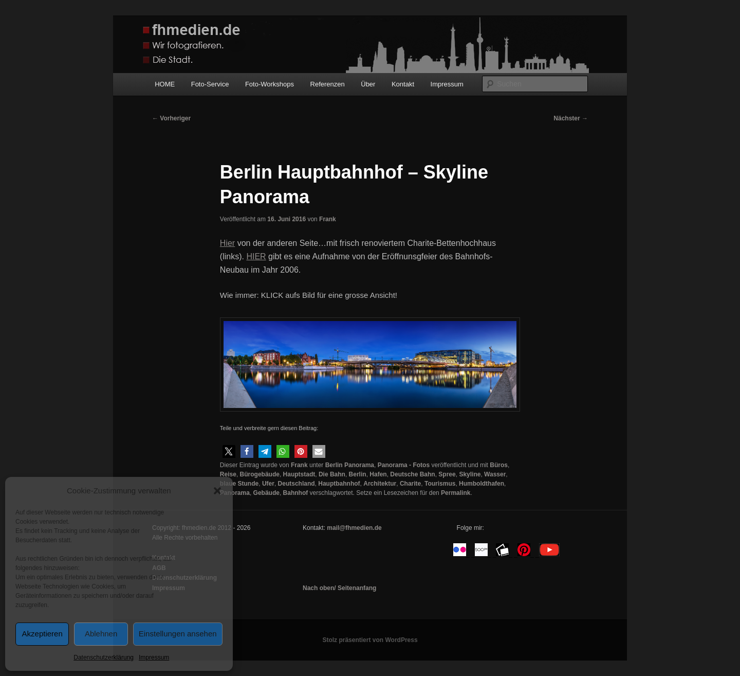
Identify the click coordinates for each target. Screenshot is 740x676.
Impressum (154, 657)
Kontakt (403, 84)
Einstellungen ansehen (178, 633)
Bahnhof (295, 492)
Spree (446, 474)
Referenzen (327, 84)
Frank (327, 219)
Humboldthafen (481, 483)
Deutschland (296, 483)
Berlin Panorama (349, 465)
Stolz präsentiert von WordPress (369, 640)
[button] (217, 491)
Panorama (235, 492)
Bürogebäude (260, 474)
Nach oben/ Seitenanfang (339, 588)
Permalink (455, 492)
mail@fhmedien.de (354, 527)
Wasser (495, 474)
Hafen (377, 474)
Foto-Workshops (269, 84)
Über (368, 84)
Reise (228, 474)
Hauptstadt (299, 474)
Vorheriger (171, 118)
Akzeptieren (42, 633)
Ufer (268, 483)
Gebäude (266, 492)
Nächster (570, 118)
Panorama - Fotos (404, 465)
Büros (499, 465)
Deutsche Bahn (412, 474)
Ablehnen (101, 633)
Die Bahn (332, 474)
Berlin (357, 474)
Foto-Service (210, 84)
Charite (410, 483)
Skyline (469, 474)
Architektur (379, 483)
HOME (165, 84)
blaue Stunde (239, 483)
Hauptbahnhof (339, 483)
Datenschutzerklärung (103, 657)
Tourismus (439, 483)
